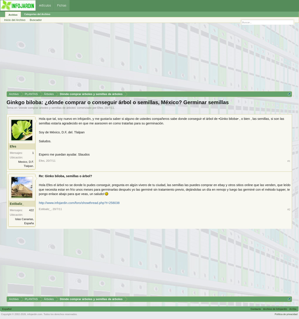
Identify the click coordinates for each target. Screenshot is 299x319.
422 (31, 210)
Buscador (36, 20)
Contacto (256, 309)
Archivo (13, 15)
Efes (100, 107)
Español (7, 309)
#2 (288, 209)
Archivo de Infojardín (275, 309)
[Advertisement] (137, 58)
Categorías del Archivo (37, 14)
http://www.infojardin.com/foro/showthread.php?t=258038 (79, 203)
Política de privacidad (286, 314)
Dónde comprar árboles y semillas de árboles (47, 107)
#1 (288, 161)
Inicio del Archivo (15, 20)
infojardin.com (34, 314)
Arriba (292, 309)
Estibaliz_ (17, 203)
